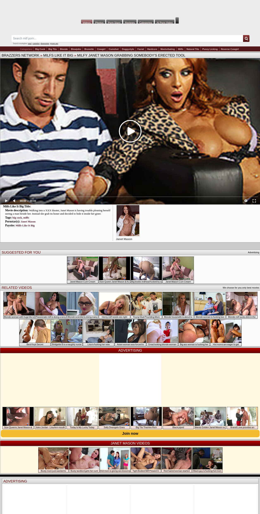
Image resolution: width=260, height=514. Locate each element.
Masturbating (167, 49)
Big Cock (40, 49)
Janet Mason (28, 221)
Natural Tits (193, 49)
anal (30, 43)
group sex (54, 43)
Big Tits (52, 49)
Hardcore (152, 49)
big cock (17, 217)
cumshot (35, 43)
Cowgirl (101, 49)
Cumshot (114, 49)
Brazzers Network (20, 55)
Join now (130, 433)
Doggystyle (128, 49)
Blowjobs (76, 49)
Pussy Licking (210, 49)
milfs (26, 217)
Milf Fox (130, 8)
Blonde (64, 49)
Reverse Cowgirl (230, 49)
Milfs (180, 49)
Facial (140, 49)
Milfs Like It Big (58, 55)
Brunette (89, 49)
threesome (45, 43)
